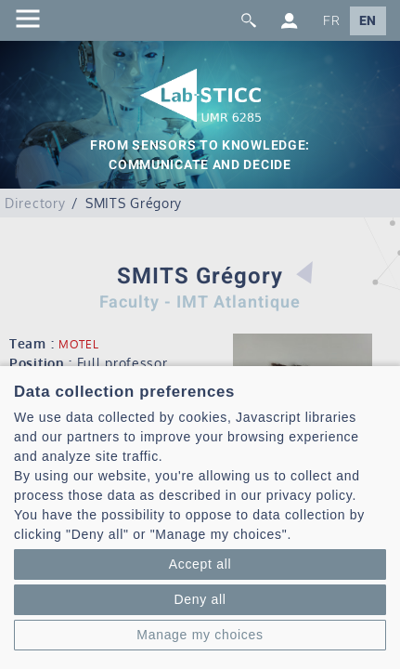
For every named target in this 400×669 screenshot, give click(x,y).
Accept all (200, 564)
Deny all (200, 599)
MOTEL (78, 344)
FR (331, 21)
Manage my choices (199, 634)
